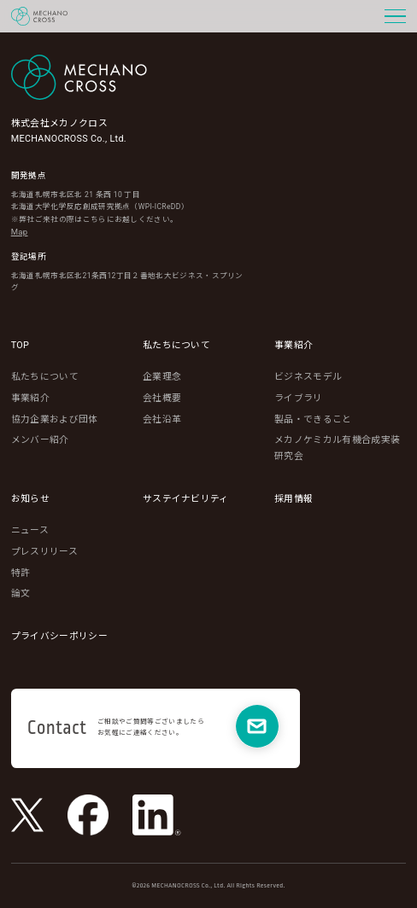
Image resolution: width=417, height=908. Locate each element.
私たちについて (45, 376)
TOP (20, 345)
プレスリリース (44, 551)
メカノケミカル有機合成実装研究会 (337, 447)
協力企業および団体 (54, 419)
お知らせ (30, 498)
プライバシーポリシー (59, 636)
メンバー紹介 (40, 439)
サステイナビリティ (186, 498)
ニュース (30, 530)
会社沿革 (162, 419)
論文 (21, 593)
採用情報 (293, 498)
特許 (21, 573)
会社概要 (162, 398)
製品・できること (313, 419)
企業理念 (162, 376)
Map (19, 231)
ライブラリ (298, 398)
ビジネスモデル (308, 376)
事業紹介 (30, 398)
